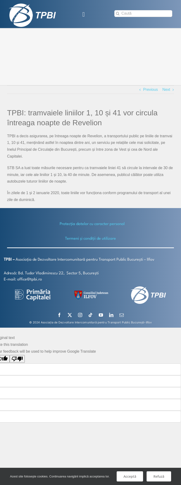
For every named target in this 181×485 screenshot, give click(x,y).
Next (166, 89)
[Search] (117, 13)
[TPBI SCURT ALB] (32, 5)
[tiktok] (90, 315)
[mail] (122, 315)
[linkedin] (111, 315)
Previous (150, 89)
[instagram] (80, 315)
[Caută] (143, 13)
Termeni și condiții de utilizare (90, 238)
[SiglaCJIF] (90, 291)
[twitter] (70, 315)
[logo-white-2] (32, 291)
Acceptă (129, 476)
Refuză (158, 476)
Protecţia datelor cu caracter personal (92, 224)
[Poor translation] (17, 358)
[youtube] (101, 315)
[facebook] (59, 315)
